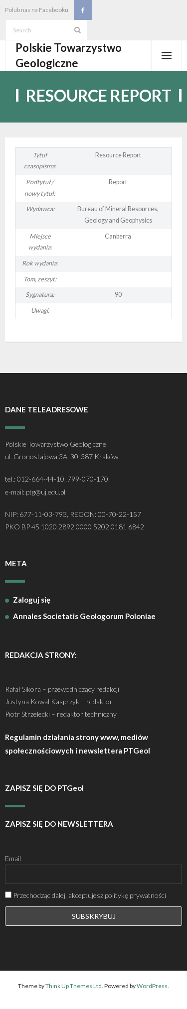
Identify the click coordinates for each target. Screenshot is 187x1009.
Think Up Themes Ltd (73, 986)
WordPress (152, 986)
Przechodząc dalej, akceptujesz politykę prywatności (85, 895)
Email (13, 858)
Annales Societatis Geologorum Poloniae (84, 616)
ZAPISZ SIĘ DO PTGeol (44, 787)
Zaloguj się (31, 599)
